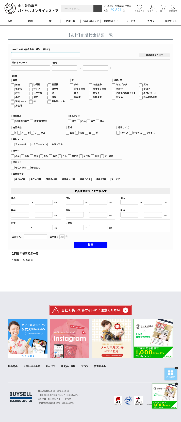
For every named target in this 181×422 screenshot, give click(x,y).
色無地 (55, 89)
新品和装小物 (150, 97)
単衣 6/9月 (35, 179)
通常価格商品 (40, 121)
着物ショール (150, 93)
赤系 (17, 156)
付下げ (37, 89)
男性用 (18, 106)
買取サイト (171, 21)
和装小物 (70, 21)
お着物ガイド (111, 21)
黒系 (97, 156)
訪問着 (37, 84)
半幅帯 (77, 97)
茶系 (27, 156)
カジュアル (57, 144)
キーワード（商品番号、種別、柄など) (31, 49)
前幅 (68, 210)
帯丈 (13, 223)
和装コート (20, 101)
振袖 (17, 84)
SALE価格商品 (22, 121)
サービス (131, 21)
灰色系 (87, 156)
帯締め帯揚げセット (126, 93)
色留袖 (18, 89)
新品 (43, 133)
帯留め (119, 97)
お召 (17, 93)
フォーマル (20, 144)
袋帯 (76, 84)
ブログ (150, 21)
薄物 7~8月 (51, 179)
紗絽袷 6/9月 (68, 179)
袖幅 (13, 210)
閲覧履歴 (173, 8)
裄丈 (68, 198)
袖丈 (122, 198)
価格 (55, 63)
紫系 (36, 156)
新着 (10, 21)
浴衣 (36, 97)
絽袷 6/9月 (101, 179)
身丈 (13, 198)
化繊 (81, 133)
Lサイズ (151, 133)
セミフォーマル (39, 144)
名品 (83, 121)
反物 (145, 84)
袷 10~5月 (20, 179)
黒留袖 (55, 84)
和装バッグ (121, 84)
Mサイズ (137, 133)
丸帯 (76, 93)
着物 (30, 21)
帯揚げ (146, 89)
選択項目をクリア (154, 55)
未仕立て (35, 168)
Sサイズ (124, 133)
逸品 (74, 121)
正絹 (72, 133)
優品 (102, 121)
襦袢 (54, 97)
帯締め (119, 89)
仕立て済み (20, 168)
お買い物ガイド (90, 21)
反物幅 (69, 223)
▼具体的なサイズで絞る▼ (90, 191)
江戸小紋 (38, 93)
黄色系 (75, 156)
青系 (46, 156)
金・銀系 (109, 156)
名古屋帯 (97, 84)
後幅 (122, 210)
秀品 (93, 121)
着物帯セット (58, 101)
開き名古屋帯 (99, 89)
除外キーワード (19, 63)
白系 (64, 156)
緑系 (55, 156)
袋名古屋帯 (79, 89)
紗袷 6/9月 (85, 179)
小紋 (17, 97)
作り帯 (96, 93)
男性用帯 (97, 97)
